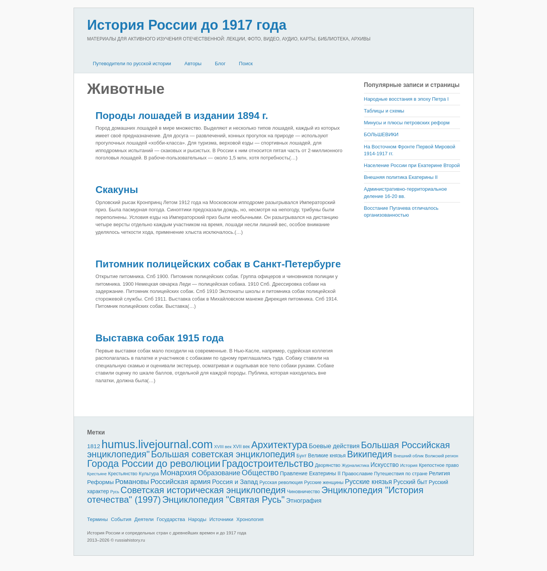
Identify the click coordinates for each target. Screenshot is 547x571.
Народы (197, 519)
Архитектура (279, 444)
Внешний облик (408, 456)
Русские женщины (324, 482)
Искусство (385, 465)
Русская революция (281, 482)
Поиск (246, 63)
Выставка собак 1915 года (160, 338)
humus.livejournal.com (157, 444)
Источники (221, 519)
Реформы (100, 482)
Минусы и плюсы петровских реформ (407, 122)
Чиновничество (303, 491)
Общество (260, 472)
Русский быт (410, 482)
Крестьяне (97, 473)
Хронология (249, 519)
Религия (439, 473)
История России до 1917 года (187, 25)
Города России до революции (154, 463)
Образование (219, 473)
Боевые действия (334, 445)
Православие (357, 473)
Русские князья (368, 482)
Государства (171, 519)
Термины (97, 519)
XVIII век (223, 446)
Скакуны (117, 189)
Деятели (144, 519)
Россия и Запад (235, 482)
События (121, 519)
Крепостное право (439, 465)
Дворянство (327, 465)
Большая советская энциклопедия (223, 454)
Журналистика (355, 465)
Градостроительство (268, 463)
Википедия (369, 454)
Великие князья (327, 455)
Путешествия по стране (400, 473)
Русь (114, 491)
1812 (93, 446)
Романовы (132, 482)
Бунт (301, 455)
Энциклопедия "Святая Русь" (223, 499)
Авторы (193, 63)
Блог (220, 63)
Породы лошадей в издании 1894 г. (182, 115)
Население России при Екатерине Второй (412, 165)
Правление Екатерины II (310, 473)
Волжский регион (441, 456)
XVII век (241, 446)
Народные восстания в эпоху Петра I (406, 99)
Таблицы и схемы (384, 111)
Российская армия (181, 482)
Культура (149, 473)
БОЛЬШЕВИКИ (381, 134)
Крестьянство (123, 473)
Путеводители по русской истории (132, 63)
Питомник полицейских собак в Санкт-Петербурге (218, 264)
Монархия (178, 472)
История (409, 465)
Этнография (303, 500)
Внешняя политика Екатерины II (401, 177)
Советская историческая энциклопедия (203, 490)
